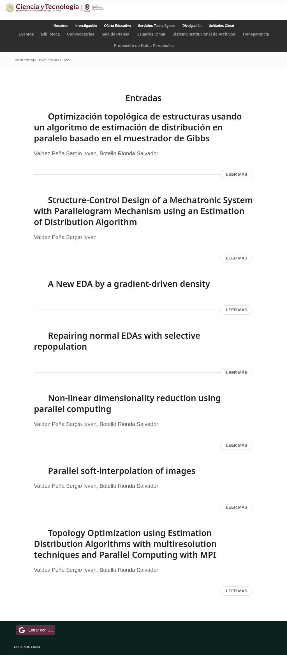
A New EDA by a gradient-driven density (129, 283)
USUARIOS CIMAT (27, 647)
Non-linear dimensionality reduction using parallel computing (127, 403)
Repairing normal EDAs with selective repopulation (117, 341)
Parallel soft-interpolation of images (121, 470)
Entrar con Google (36, 630)
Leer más (236, 174)
